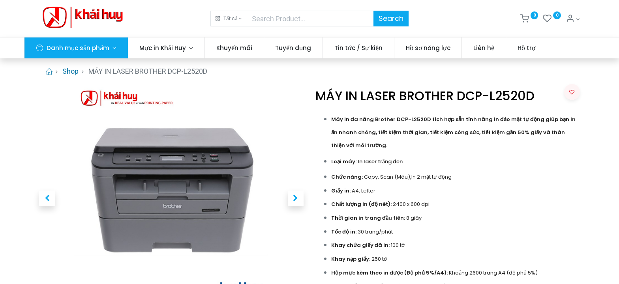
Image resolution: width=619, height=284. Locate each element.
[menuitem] (248, 47)
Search (391, 18)
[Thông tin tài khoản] (573, 19)
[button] (228, 18)
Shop (70, 71)
